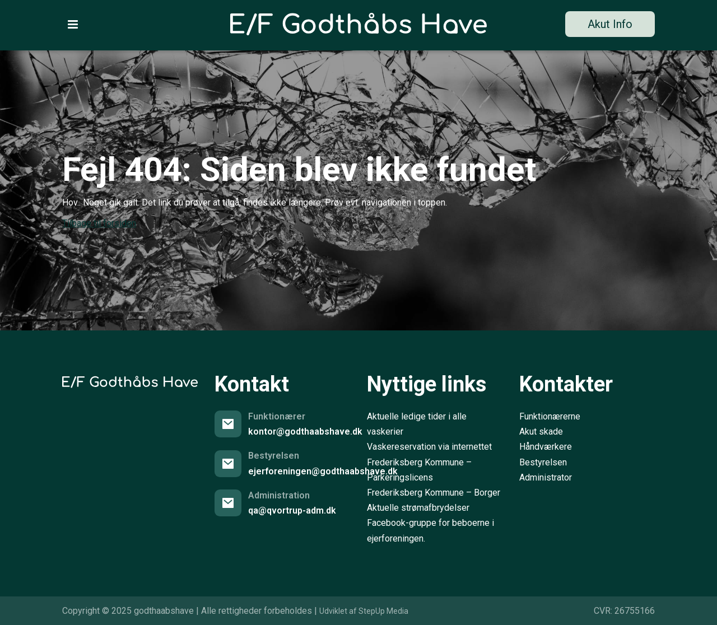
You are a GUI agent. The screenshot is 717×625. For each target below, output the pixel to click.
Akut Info (610, 24)
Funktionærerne (549, 416)
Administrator (545, 477)
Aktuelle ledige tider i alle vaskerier (417, 424)
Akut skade (541, 431)
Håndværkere (545, 446)
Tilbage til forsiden (99, 223)
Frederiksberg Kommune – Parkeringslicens (419, 470)
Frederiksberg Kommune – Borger (433, 492)
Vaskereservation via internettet (429, 446)
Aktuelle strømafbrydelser (418, 507)
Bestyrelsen (543, 462)
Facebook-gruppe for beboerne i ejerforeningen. (430, 530)
